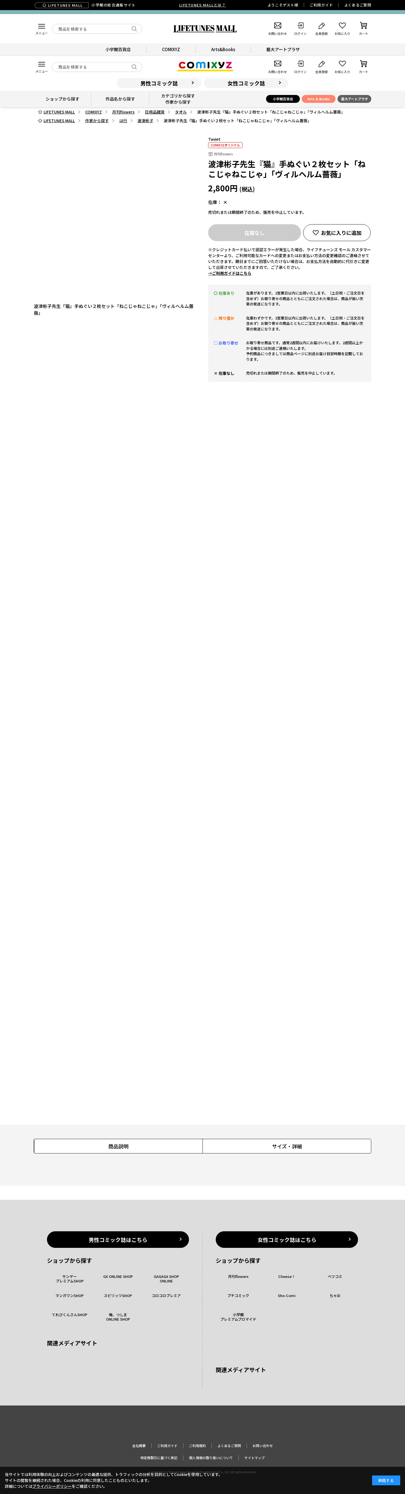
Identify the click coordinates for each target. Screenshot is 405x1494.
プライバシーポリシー (52, 1486)
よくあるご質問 (357, 5)
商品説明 (118, 1146)
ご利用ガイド (321, 5)
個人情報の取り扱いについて (211, 1457)
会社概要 (139, 1445)
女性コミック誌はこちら (287, 1239)
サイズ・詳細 (287, 1146)
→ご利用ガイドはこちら (229, 273)
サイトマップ (254, 1457)
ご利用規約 (197, 1445)
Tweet (214, 139)
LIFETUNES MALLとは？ (202, 5)
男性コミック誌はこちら (118, 1239)
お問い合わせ (263, 1445)
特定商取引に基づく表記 (158, 1457)
